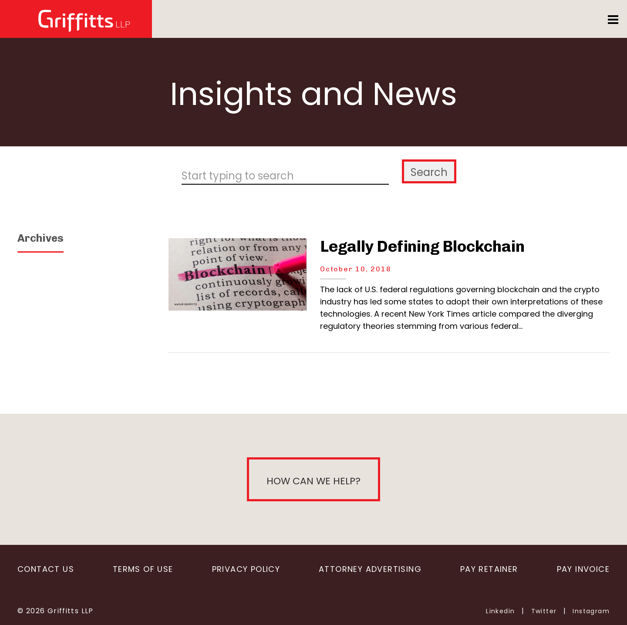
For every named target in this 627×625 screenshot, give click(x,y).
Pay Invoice (583, 569)
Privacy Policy (246, 569)
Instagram (591, 611)
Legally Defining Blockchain (422, 246)
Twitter (544, 611)
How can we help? (313, 481)
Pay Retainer (489, 569)
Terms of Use (143, 569)
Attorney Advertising (370, 569)
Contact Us (45, 569)
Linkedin (500, 611)
